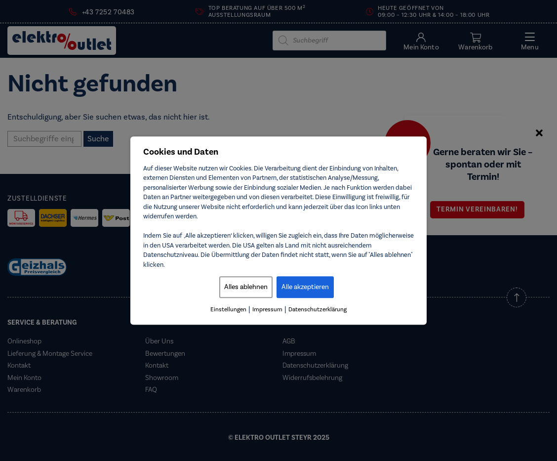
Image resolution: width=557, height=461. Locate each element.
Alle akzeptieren (305, 287)
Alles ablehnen (246, 287)
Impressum (267, 309)
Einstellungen (228, 309)
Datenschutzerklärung (317, 309)
